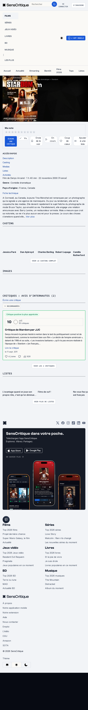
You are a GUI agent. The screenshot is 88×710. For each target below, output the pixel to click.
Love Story (50, 534)
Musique (51, 570)
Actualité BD (9, 588)
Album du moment (54, 588)
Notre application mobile (15, 608)
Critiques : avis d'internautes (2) (29, 295)
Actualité (7, 542)
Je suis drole (51, 561)
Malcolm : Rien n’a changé (58, 538)
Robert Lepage (63, 252)
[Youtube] (83, 424)
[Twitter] (57, 424)
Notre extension (11, 612)
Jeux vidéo (10, 548)
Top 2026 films (10, 530)
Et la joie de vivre (53, 557)
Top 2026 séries (53, 530)
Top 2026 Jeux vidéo (13, 552)
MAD (5, 584)
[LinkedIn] (78, 424)
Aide (5, 617)
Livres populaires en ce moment (61, 565)
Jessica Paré (9, 252)
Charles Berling (46, 252)
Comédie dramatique (41, 79)
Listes (7, 373)
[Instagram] (68, 424)
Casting (8, 223)
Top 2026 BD (9, 575)
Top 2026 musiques (54, 575)
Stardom (55, 79)
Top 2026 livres (52, 552)
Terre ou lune (9, 580)
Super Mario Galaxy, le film (16, 538)
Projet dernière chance (14, 534)
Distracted (50, 584)
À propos (7, 603)
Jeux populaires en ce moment (18, 565)
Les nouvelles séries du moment (61, 542)
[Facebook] (62, 424)
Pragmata (7, 561)
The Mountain (52, 580)
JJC (20, 321)
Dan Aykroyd (27, 252)
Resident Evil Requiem (13, 557)
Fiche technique (10, 193)
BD (5, 570)
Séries (49, 525)
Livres (49, 548)
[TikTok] (73, 424)
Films (6, 525)
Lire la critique (12, 348)
